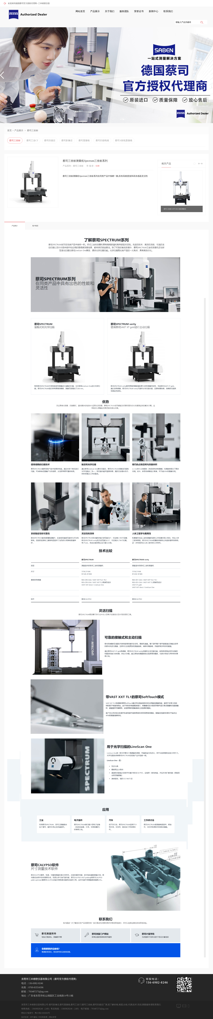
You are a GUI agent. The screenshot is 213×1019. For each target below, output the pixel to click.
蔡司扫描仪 (49, 133)
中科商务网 (42, 1010)
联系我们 (151, 13)
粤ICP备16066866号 (42, 1006)
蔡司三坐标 (32, 123)
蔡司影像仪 (66, 133)
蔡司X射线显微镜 (123, 133)
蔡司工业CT (32, 133)
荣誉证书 (126, 13)
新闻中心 (138, 13)
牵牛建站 (33, 1010)
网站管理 (52, 1010)
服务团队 (114, 13)
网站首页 (76, 13)
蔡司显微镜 (84, 133)
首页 (9, 123)
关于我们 (101, 13)
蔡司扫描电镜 (102, 133)
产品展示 (89, 13)
